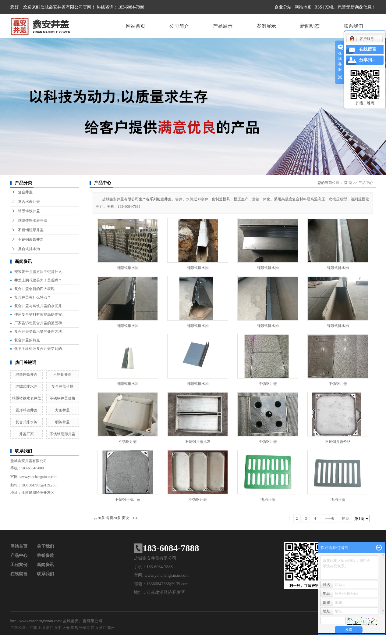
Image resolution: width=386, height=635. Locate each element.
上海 (41, 628)
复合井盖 (25, 192)
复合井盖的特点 (27, 340)
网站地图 (303, 7)
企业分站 (283, 7)
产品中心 (365, 183)
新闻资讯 (45, 564)
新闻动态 (310, 26)
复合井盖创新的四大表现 (34, 289)
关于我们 (45, 546)
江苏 (33, 628)
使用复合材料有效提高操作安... (39, 314)
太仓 (66, 628)
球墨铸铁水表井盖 (32, 220)
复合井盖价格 (62, 386)
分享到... (367, 60)
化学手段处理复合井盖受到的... (39, 348)
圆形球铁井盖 (26, 410)
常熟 (74, 628)
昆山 (94, 628)
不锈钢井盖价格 (62, 398)
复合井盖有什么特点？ (32, 297)
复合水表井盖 (29, 201)
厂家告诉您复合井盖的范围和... (39, 323)
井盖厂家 (26, 434)
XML (330, 7)
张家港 (84, 628)
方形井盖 (62, 410)
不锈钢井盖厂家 (127, 499)
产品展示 (222, 26)
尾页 (345, 518)
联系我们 (353, 26)
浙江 (49, 628)
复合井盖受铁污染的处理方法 (38, 331)
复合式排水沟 (29, 249)
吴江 (102, 628)
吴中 (58, 628)
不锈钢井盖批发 (198, 441)
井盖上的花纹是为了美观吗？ (38, 280)
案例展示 (266, 26)
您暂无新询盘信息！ (357, 7)
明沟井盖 (62, 422)
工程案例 (18, 564)
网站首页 (135, 26)
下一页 (329, 518)
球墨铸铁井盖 (29, 211)
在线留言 (18, 574)
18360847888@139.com (39, 485)
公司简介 (179, 26)
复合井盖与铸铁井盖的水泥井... (39, 306)
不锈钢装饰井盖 (31, 239)
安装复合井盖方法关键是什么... (39, 272)
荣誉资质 (45, 555)
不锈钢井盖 (62, 374)
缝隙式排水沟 (26, 386)
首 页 (348, 183)
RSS (318, 7)
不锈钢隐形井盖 (31, 230)
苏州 (111, 628)
